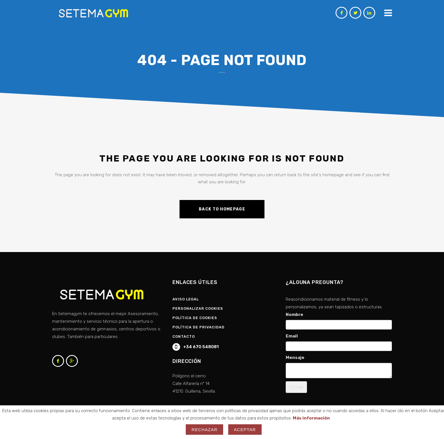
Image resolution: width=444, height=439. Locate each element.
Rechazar (204, 429)
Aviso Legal (185, 299)
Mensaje (295, 357)
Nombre (294, 314)
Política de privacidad (198, 327)
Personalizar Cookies (197, 308)
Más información (311, 418)
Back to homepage (222, 209)
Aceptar (245, 429)
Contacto (183, 336)
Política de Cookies (194, 318)
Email (292, 336)
